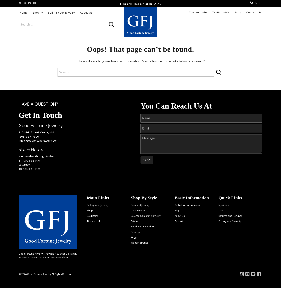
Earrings (135, 232)
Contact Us (253, 12)
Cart (220, 210)
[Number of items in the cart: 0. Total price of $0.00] (255, 3)
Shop (36, 12)
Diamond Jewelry (140, 205)
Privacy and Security (229, 221)
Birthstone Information (187, 205)
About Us (86, 12)
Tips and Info (198, 12)
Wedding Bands (139, 242)
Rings (134, 237)
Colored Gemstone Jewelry (146, 215)
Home (24, 12)
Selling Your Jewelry (61, 12)
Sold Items (92, 215)
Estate (134, 221)
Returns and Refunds (230, 215)
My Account (224, 205)
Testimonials (221, 12)
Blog (238, 12)
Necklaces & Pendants (143, 226)
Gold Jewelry (138, 210)
